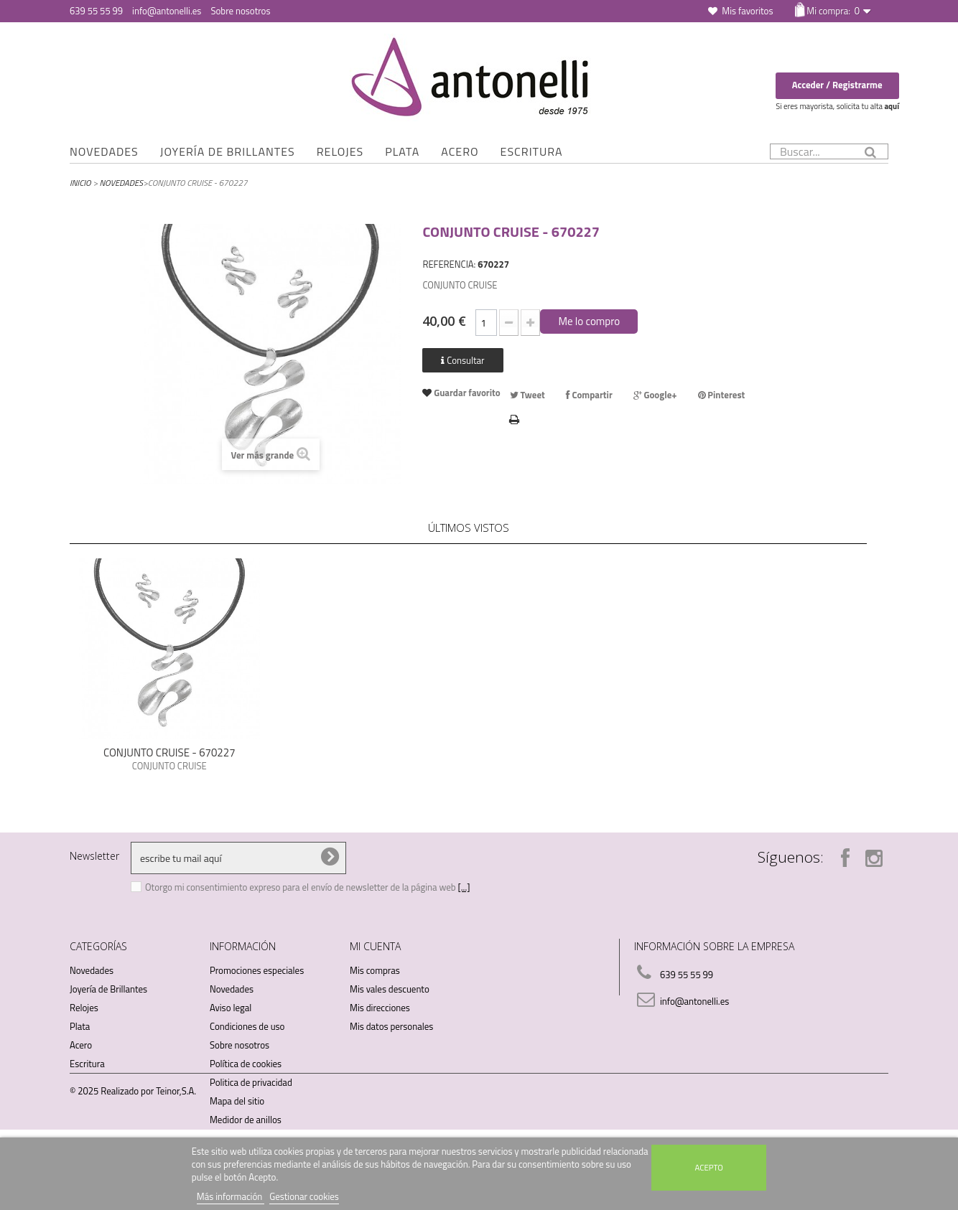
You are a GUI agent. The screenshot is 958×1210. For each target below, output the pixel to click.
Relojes (340, 151)
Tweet (527, 395)
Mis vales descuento (389, 989)
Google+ (655, 395)
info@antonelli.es (166, 11)
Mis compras (375, 970)
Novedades (104, 151)
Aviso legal (230, 1007)
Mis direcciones (380, 1007)
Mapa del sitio (237, 1101)
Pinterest (721, 395)
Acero (459, 151)
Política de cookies (246, 1063)
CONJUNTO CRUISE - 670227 (169, 752)
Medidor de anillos (246, 1119)
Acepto (709, 1167)
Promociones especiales (257, 970)
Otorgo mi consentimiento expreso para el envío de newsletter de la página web (301, 887)
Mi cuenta (375, 946)
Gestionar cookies (304, 1196)
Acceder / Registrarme (837, 85)
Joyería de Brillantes (227, 151)
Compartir (589, 395)
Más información (230, 1196)
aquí (891, 106)
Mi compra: (832, 11)
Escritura (532, 151)
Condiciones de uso (247, 1026)
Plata (402, 151)
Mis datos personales (391, 1026)
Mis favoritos (747, 11)
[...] (464, 887)
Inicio (80, 182)
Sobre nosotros (240, 11)
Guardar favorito (466, 392)
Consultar (462, 360)
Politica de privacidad (251, 1082)
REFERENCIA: (448, 264)
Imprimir (515, 418)
